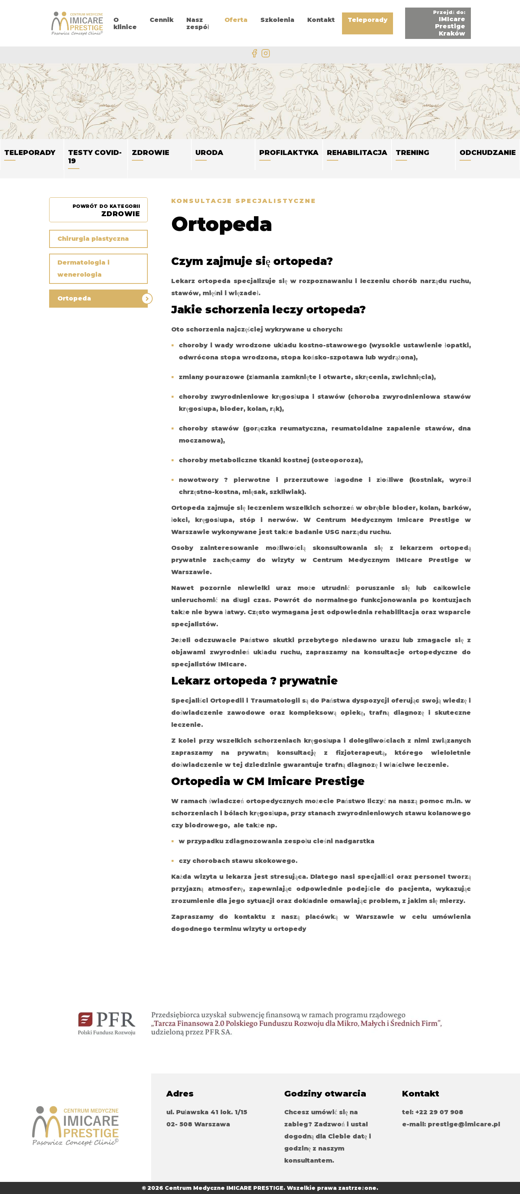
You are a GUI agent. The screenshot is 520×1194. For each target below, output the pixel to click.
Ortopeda (74, 298)
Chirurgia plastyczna (93, 238)
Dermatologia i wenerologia (83, 268)
